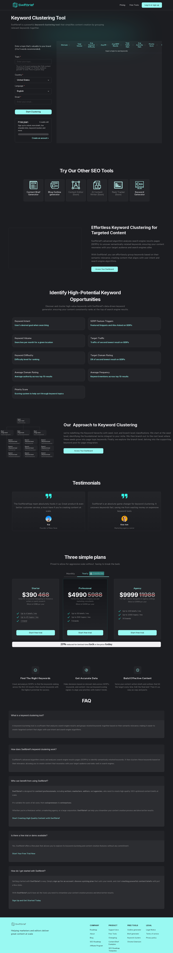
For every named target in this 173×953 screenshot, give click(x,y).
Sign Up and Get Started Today (26, 900)
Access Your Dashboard (104, 269)
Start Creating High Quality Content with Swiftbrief (36, 818)
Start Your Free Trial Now (23, 853)
